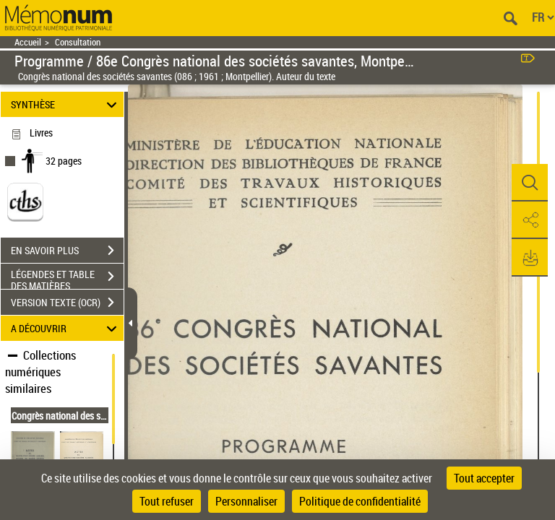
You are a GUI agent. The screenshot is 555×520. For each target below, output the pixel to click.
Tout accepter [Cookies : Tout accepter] (484, 478)
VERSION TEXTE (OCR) (67, 302)
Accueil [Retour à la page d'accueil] (27, 42)
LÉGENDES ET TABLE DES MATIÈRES (67, 278)
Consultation (77, 42)
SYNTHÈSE (66, 104)
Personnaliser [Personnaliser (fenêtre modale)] (246, 501)
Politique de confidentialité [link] (360, 501)
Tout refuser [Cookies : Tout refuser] (166, 501)
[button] (530, 183)
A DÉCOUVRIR (66, 328)
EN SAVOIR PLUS (67, 250)
